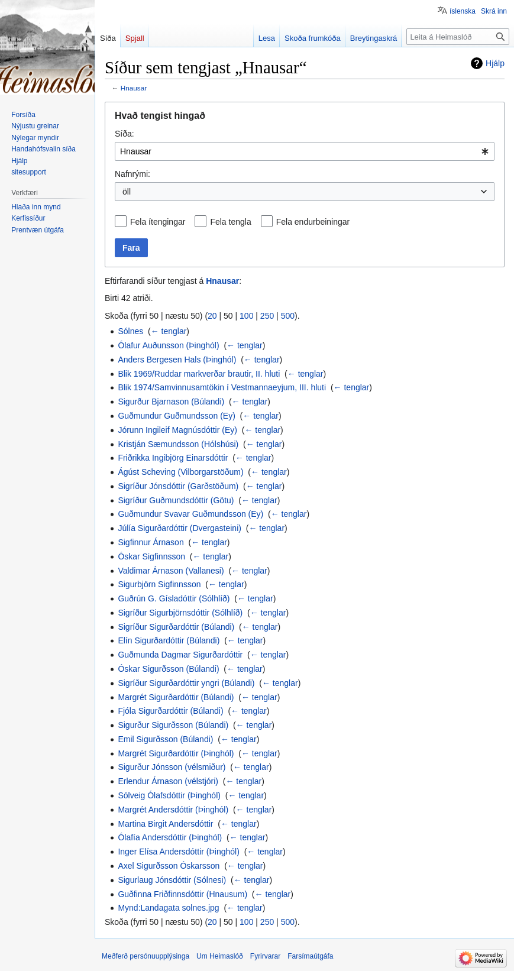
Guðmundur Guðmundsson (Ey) (176, 415)
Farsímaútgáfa (310, 956)
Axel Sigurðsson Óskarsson (168, 865)
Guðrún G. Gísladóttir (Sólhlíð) (173, 598)
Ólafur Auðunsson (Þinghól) (168, 345)
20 (212, 316)
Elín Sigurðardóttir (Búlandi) (168, 640)
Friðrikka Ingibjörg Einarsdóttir (173, 457)
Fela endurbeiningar (313, 221)
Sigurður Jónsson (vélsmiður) (171, 767)
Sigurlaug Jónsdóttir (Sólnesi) (172, 880)
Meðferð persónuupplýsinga (145, 956)
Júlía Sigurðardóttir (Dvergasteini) (179, 528)
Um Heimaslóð (219, 956)
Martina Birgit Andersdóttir (165, 823)
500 (288, 316)
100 (246, 316)
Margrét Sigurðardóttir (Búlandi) (176, 697)
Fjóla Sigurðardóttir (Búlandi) (170, 711)
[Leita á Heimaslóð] (457, 36)
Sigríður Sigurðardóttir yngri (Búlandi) (186, 683)
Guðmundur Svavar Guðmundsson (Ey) (190, 514)
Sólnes (130, 331)
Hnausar (134, 88)
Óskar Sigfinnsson (151, 556)
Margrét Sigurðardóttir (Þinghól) (176, 753)
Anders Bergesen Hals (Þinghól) (177, 359)
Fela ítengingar (157, 221)
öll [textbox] (126, 191)
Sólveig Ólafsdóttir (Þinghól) (169, 795)
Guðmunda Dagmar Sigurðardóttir (180, 654)
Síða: (124, 133)
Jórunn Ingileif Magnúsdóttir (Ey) (177, 430)
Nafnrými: (132, 174)
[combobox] (304, 151)
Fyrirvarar (265, 956)
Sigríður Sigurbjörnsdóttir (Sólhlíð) (180, 612)
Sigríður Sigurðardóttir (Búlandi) (176, 627)
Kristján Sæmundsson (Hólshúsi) (178, 444)
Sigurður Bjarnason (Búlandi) (171, 401)
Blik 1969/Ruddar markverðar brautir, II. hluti (199, 373)
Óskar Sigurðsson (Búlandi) (168, 669)
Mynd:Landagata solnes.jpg (168, 907)
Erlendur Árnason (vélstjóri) (168, 781)
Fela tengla (230, 221)
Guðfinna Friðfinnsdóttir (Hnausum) (182, 894)
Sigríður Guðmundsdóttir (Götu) (176, 500)
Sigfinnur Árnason (150, 542)
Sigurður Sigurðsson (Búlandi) (173, 725)
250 (267, 316)
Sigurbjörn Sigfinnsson (159, 584)
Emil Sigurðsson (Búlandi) (165, 739)
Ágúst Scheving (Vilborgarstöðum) (180, 472)
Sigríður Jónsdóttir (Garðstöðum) (178, 486)
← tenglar (169, 331)
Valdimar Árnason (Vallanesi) (171, 570)
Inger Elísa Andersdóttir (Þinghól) (178, 851)
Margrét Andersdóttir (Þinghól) (173, 809)
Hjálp (495, 63)
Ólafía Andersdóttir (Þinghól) (170, 837)
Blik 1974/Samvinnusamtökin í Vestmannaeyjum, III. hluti (222, 387)
